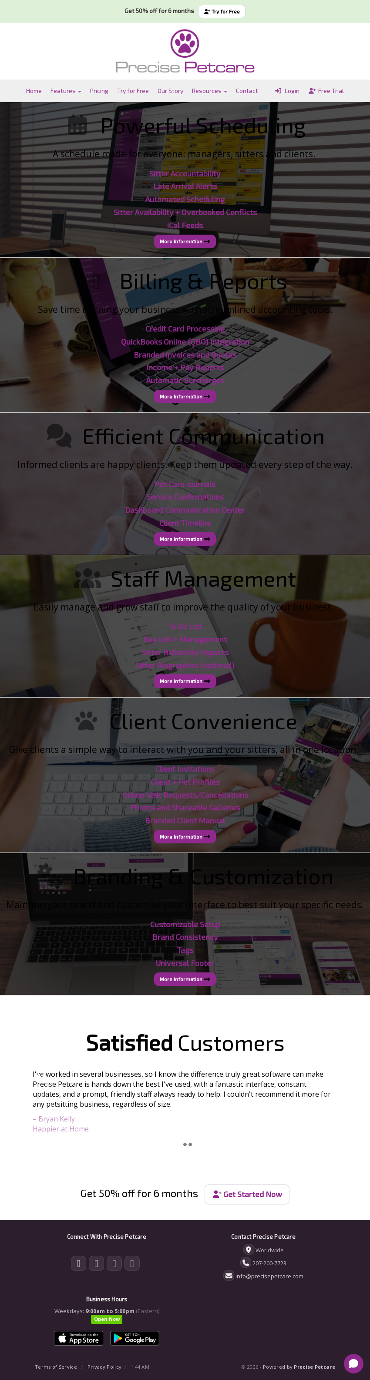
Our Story (170, 90)
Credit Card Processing (185, 328)
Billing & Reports (203, 280)
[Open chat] (353, 1363)
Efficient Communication (203, 435)
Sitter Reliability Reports (185, 652)
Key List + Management (185, 639)
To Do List (185, 626)
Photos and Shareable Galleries (185, 807)
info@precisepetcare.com (269, 1276)
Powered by (299, 1366)
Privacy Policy (104, 1366)
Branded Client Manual (185, 820)
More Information (185, 241)
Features (65, 90)
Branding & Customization (203, 875)
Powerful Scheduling (203, 125)
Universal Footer (185, 963)
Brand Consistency (185, 937)
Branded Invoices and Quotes (185, 354)
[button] (46, 1102)
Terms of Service (56, 1366)
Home (34, 90)
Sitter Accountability (185, 173)
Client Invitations (185, 768)
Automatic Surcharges (185, 380)
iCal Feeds (185, 225)
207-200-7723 (269, 1263)
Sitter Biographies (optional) (185, 665)
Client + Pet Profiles (185, 781)
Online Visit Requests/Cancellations (185, 794)
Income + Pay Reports (185, 367)
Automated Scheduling (185, 199)
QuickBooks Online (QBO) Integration (185, 341)
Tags (185, 950)
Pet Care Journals (185, 484)
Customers (185, 1042)
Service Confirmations (185, 496)
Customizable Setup (185, 924)
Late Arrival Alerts (185, 186)
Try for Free (222, 11)
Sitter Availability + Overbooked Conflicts (185, 212)
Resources (209, 90)
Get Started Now (247, 1194)
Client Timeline (185, 522)
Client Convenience (203, 720)
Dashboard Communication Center (185, 509)
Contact (247, 90)
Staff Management (203, 578)
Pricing (99, 90)
